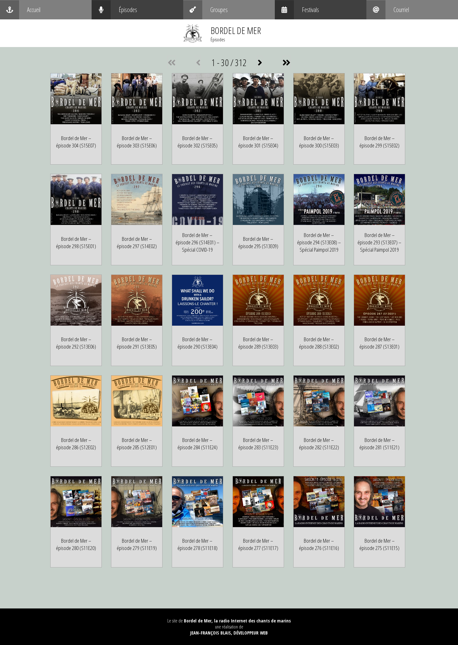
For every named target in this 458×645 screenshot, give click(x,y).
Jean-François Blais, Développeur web (229, 633)
